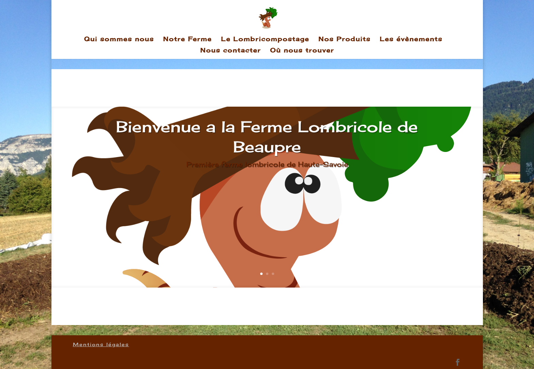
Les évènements (411, 39)
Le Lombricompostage (265, 39)
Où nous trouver (302, 51)
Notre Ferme (187, 39)
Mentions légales (101, 344)
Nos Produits (344, 39)
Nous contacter (230, 51)
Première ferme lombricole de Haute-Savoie (267, 169)
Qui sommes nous (119, 39)
